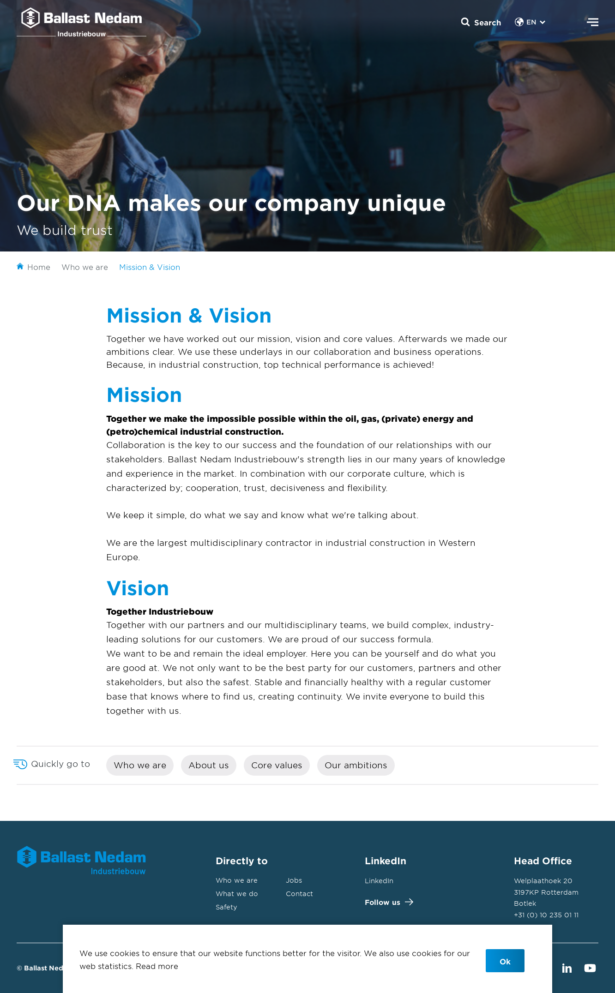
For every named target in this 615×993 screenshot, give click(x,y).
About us (208, 765)
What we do (237, 893)
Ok (505, 961)
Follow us (387, 901)
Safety (226, 907)
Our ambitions (356, 765)
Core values (276, 765)
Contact (299, 893)
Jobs (294, 880)
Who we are (140, 765)
